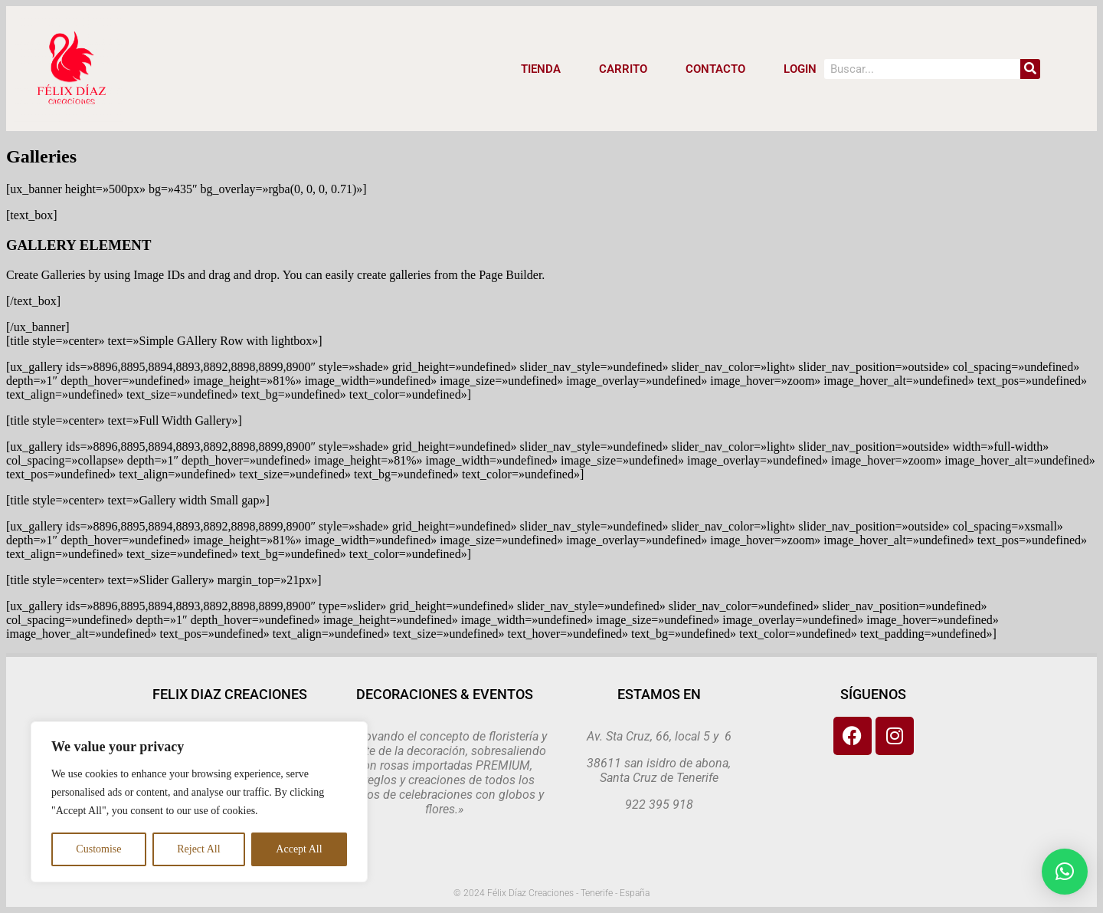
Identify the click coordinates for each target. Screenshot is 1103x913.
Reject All (198, 849)
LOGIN (800, 69)
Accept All (299, 849)
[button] (1065, 872)
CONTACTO (715, 69)
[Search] (1030, 69)
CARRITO (623, 69)
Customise (98, 849)
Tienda (541, 69)
